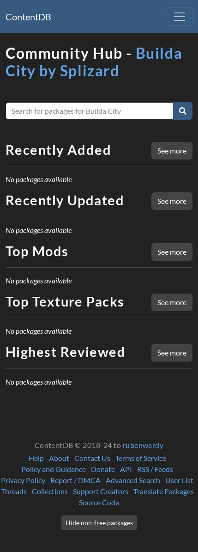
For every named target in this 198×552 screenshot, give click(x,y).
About (59, 458)
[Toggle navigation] (179, 16)
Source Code (99, 502)
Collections (50, 491)
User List (179, 480)
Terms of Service (140, 458)
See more (171, 150)
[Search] (182, 111)
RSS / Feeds (155, 469)
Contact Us (92, 458)
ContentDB (28, 16)
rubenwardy (143, 445)
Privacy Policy (23, 480)
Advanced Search (133, 480)
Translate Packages (163, 491)
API (126, 469)
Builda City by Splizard (94, 62)
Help (36, 458)
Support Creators (100, 491)
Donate (103, 469)
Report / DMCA (75, 480)
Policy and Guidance (53, 469)
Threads (14, 491)
